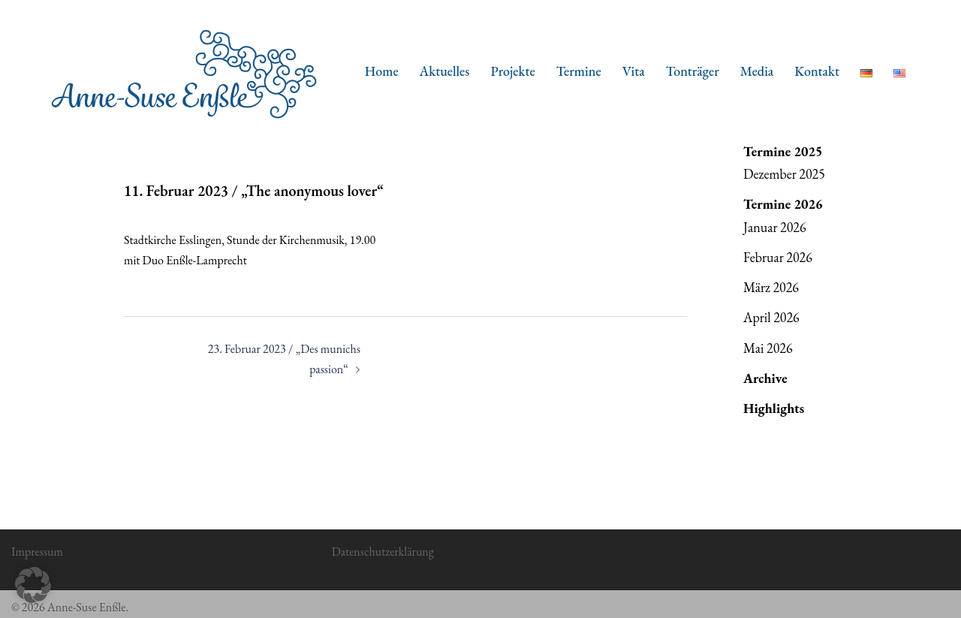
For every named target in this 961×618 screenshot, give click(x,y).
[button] (33, 585)
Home (382, 71)
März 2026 (771, 287)
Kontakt (816, 71)
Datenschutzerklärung (383, 551)
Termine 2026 (783, 204)
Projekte (512, 71)
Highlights (773, 408)
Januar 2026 (774, 227)
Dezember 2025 (784, 173)
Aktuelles (445, 71)
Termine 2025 (783, 151)
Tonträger (692, 71)
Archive (765, 378)
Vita (633, 71)
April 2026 (771, 317)
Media (757, 71)
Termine (578, 71)
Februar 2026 (777, 257)
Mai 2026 (768, 348)
